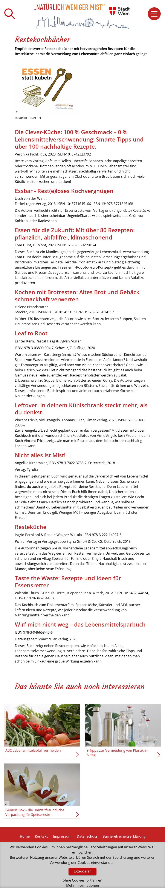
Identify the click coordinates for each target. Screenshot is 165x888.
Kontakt (41, 836)
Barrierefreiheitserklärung (123, 836)
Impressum (62, 836)
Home (25, 836)
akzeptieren (83, 871)
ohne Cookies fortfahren (82, 880)
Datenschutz (87, 836)
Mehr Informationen (82, 885)
